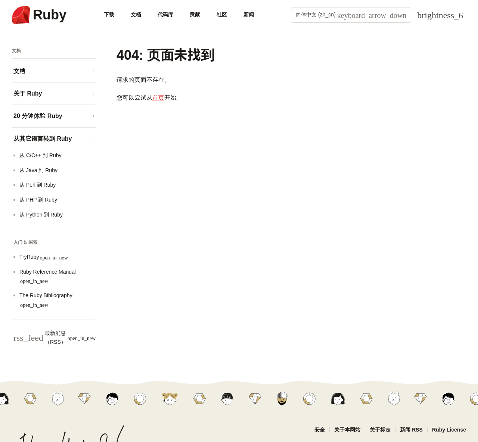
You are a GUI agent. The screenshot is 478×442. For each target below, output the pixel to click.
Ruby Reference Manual (47, 276)
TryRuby (43, 257)
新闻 (248, 15)
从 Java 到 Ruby (38, 170)
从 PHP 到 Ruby (38, 200)
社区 (222, 15)
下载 (109, 15)
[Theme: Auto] (440, 15)
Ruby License (449, 429)
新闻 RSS (411, 429)
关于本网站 (347, 429)
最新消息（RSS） (54, 337)
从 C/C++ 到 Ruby (40, 155)
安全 (319, 429)
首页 (158, 97)
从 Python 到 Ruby (41, 215)
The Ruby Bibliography (45, 300)
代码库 (165, 15)
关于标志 (380, 429)
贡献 (195, 15)
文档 (136, 15)
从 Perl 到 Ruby (37, 185)
